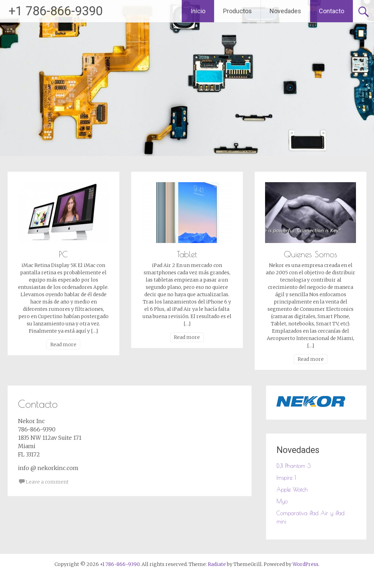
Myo (282, 501)
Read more (63, 344)
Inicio (197, 11)
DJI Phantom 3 (294, 466)
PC (63, 254)
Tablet (187, 254)
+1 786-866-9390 (56, 11)
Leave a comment (47, 482)
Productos (237, 11)
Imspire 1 (286, 478)
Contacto (331, 11)
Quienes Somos (310, 254)
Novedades (285, 11)
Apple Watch (292, 489)
